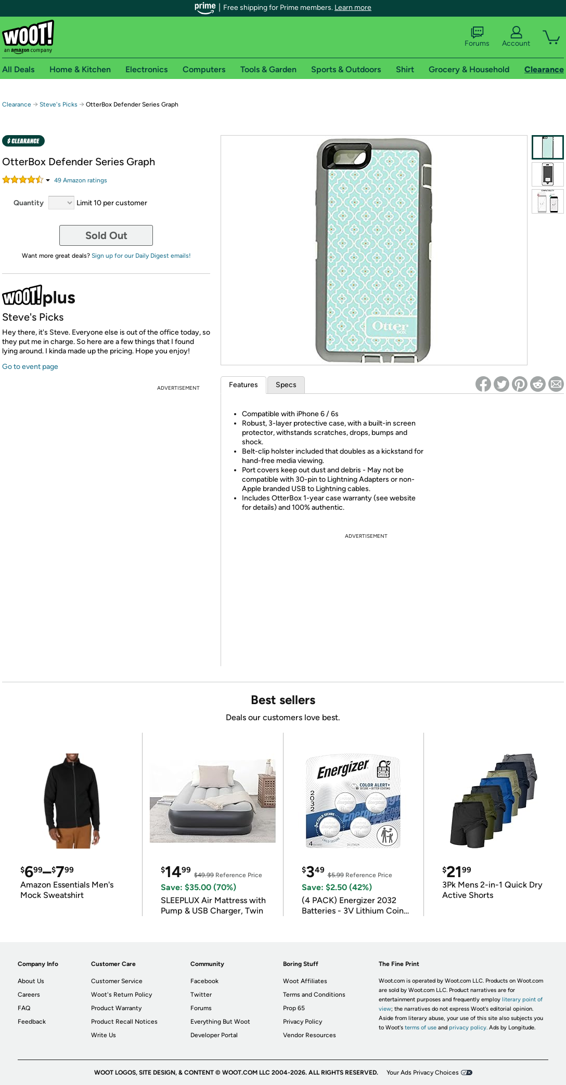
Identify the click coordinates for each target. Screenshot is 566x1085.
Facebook (204, 981)
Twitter (201, 994)
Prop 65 (294, 1008)
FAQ (24, 1008)
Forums (477, 37)
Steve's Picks (59, 104)
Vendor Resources (309, 1035)
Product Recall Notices (124, 1021)
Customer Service (117, 981)
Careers (29, 994)
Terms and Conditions (314, 994)
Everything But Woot (220, 1021)
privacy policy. (468, 1027)
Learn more (353, 7)
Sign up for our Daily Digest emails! (141, 255)
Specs (286, 384)
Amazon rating (80, 180)
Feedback (32, 1021)
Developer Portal (214, 1035)
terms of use (420, 1027)
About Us (31, 981)
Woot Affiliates (305, 981)
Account (516, 37)
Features (243, 384)
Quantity (29, 203)
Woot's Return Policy (121, 994)
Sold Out (106, 235)
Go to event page (30, 366)
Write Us (103, 1035)
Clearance (16, 104)
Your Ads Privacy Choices (423, 1072)
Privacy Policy (302, 1021)
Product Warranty (116, 1008)
